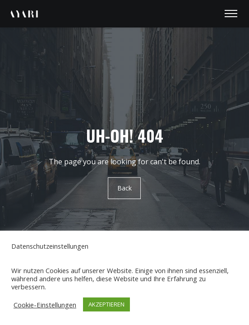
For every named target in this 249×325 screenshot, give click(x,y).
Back (124, 188)
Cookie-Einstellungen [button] (45, 305)
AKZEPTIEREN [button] (106, 304)
